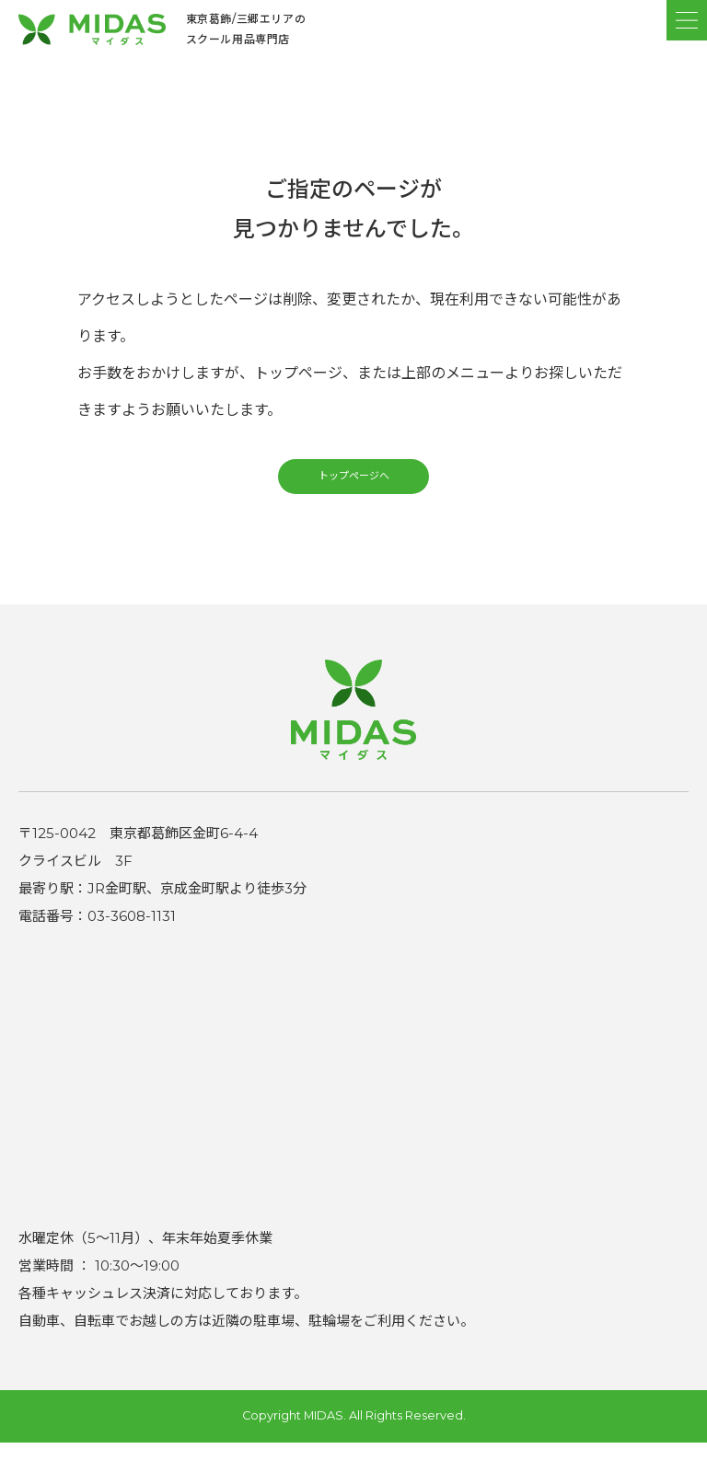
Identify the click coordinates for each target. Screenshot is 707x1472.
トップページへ (353, 497)
